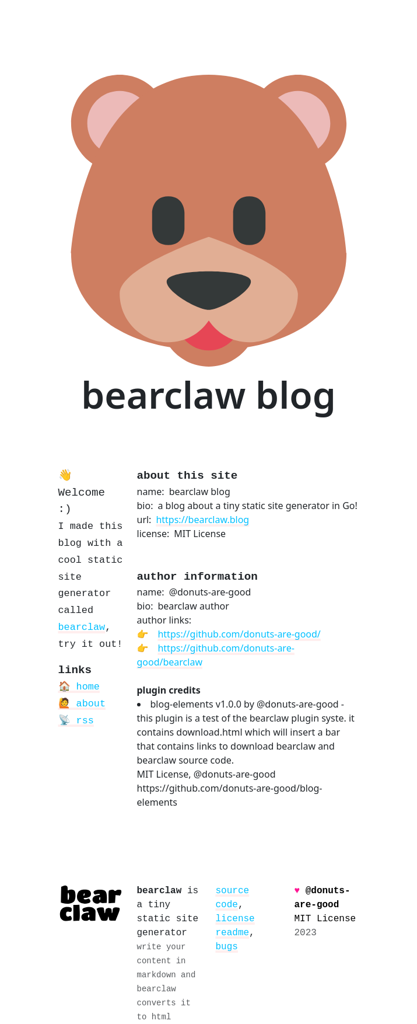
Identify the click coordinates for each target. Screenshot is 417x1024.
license (235, 918)
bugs (227, 947)
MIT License (325, 918)
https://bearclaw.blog (202, 519)
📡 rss (76, 720)
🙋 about (82, 703)
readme (233, 933)
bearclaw (82, 627)
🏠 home (79, 687)
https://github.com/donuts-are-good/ (238, 634)
